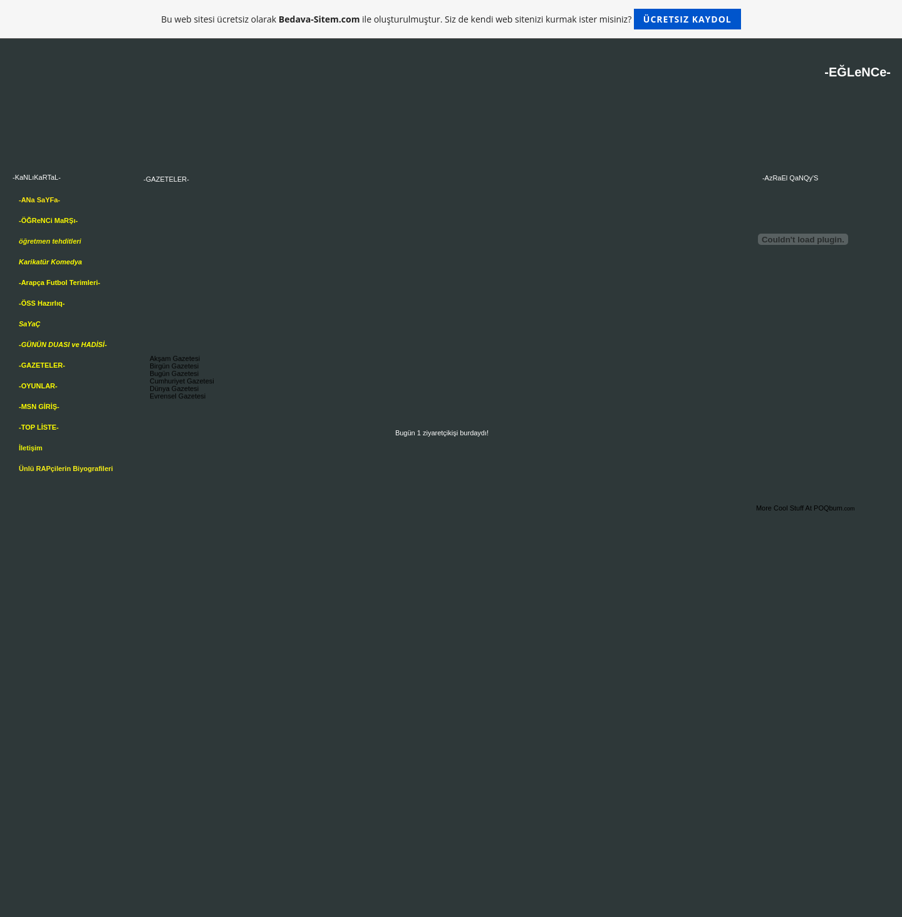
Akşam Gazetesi (175, 360)
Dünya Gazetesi (174, 390)
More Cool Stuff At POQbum (799, 508)
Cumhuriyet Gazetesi (182, 382)
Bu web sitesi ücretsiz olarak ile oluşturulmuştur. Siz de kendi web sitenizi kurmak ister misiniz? (450, 19)
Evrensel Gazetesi (177, 398)
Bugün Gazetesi (174, 375)
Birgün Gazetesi (174, 367)
